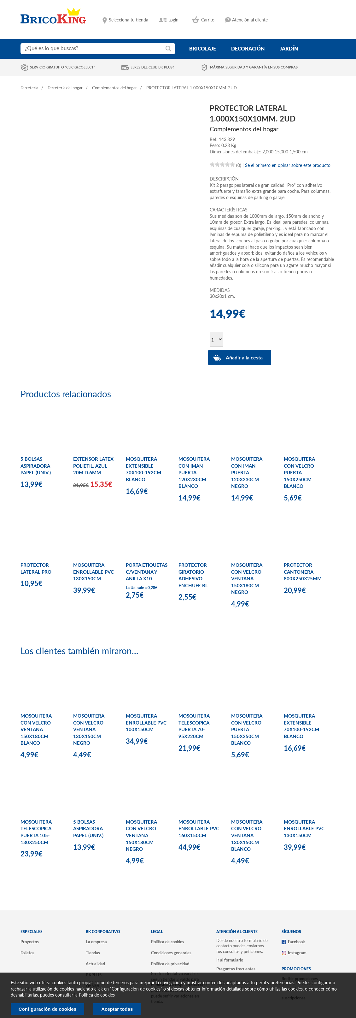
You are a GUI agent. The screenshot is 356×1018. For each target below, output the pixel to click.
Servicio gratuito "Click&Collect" (62, 67)
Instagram (297, 953)
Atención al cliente (250, 20)
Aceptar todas (117, 1009)
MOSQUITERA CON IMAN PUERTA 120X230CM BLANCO (193, 473)
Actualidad (95, 964)
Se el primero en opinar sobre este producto (287, 166)
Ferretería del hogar (65, 88)
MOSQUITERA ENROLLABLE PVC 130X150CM (93, 572)
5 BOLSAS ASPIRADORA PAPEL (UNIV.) (35, 466)
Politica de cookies (97, 995)
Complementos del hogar (114, 88)
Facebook (296, 942)
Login (173, 20)
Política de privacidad (170, 964)
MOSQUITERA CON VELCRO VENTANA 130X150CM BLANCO (246, 836)
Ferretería (29, 88)
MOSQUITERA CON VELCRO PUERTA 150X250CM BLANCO (299, 473)
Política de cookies (167, 942)
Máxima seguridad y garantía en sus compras (254, 67)
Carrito (207, 20)
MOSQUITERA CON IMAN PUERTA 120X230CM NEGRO (246, 473)
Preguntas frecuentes (235, 969)
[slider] (222, 164)
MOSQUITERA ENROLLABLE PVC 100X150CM (146, 723)
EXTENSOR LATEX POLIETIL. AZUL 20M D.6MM (93, 466)
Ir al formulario (229, 960)
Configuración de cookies (47, 1009)
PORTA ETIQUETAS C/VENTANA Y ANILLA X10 (146, 572)
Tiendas (93, 953)
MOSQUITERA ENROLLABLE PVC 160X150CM (198, 829)
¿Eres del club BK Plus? (152, 67)
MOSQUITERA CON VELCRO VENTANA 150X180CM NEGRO (246, 579)
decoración (248, 48)
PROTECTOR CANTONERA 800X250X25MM (303, 572)
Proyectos (29, 942)
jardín (289, 48)
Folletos (27, 953)
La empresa (96, 942)
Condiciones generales (171, 953)
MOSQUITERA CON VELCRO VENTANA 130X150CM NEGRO (88, 730)
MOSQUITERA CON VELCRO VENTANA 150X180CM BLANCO (35, 730)
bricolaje (202, 48)
